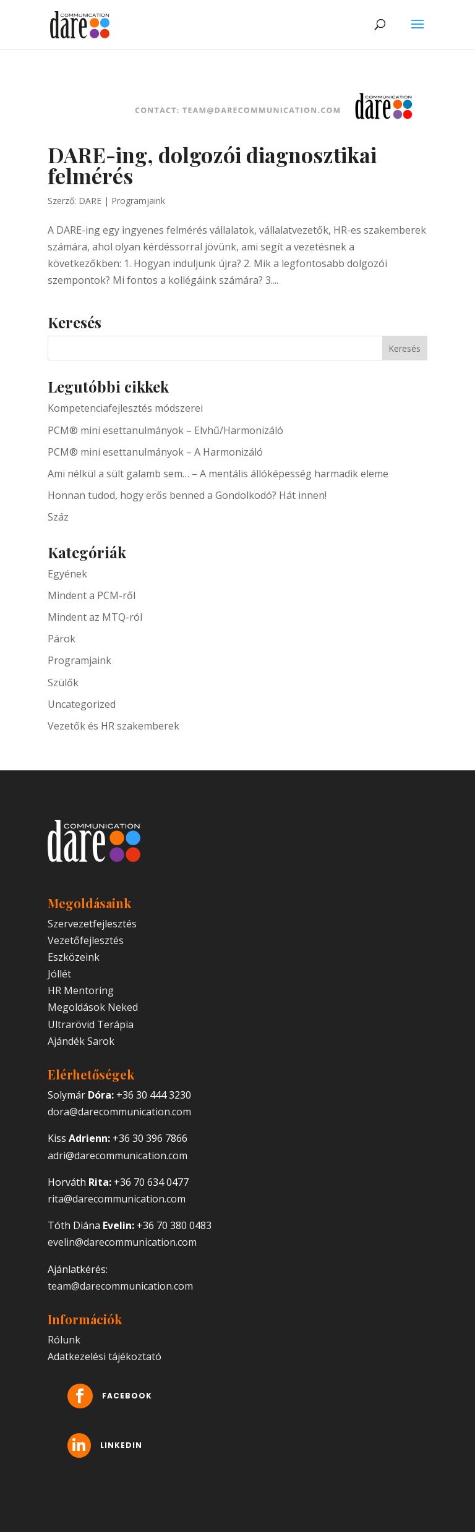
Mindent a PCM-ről (91, 595)
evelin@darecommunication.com (122, 1242)
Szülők (63, 682)
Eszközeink (74, 957)
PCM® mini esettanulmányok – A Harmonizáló (155, 452)
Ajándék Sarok (81, 1041)
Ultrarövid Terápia (91, 1024)
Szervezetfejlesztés (92, 923)
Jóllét (59, 974)
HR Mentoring (81, 990)
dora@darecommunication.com (119, 1111)
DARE (90, 200)
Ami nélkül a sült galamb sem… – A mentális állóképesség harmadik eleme (218, 473)
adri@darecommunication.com (117, 1155)
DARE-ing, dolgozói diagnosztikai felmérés (212, 165)
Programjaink (138, 200)
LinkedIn (151, 1446)
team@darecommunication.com (120, 1286)
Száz (58, 517)
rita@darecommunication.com (117, 1199)
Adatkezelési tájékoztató (104, 1356)
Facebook (155, 1396)
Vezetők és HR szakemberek (113, 726)
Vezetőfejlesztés (86, 940)
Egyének (67, 574)
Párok (61, 638)
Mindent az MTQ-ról (95, 617)
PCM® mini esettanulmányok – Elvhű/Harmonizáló (165, 430)
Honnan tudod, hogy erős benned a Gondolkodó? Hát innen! (187, 495)
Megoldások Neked (93, 1007)
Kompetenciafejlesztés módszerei (125, 408)
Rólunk (64, 1340)
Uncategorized (82, 704)
